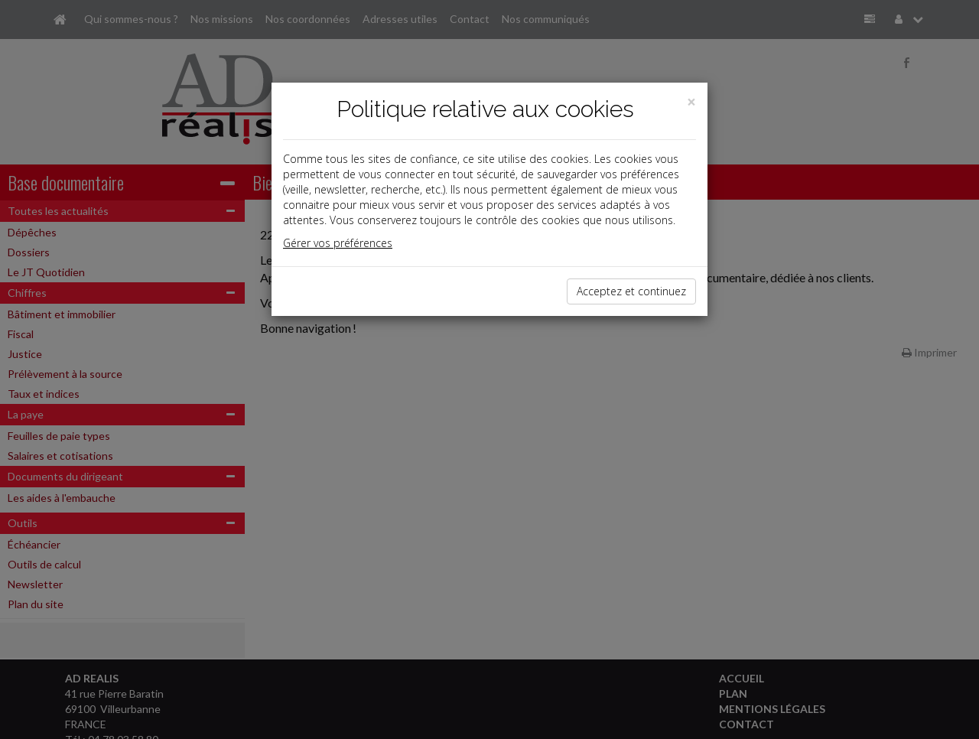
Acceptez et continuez (631, 291)
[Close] (691, 102)
